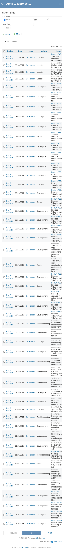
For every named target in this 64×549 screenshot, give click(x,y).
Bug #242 (55, 407)
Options (8, 28)
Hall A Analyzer (9, 57)
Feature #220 (56, 92)
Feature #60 (56, 338)
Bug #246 (55, 414)
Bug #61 (54, 389)
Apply (7, 34)
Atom (55, 542)
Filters (8, 16)
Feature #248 (56, 443)
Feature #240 (56, 398)
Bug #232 (55, 243)
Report (14, 41)
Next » (50, 533)
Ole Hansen (30, 57)
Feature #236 (56, 367)
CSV (60, 542)
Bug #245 (55, 452)
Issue (58, 51)
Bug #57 (54, 469)
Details (6, 41)
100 (43, 538)
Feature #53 (56, 83)
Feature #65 (56, 347)
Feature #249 (56, 503)
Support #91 (56, 63)
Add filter (6, 24)
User (31, 51)
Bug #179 (55, 321)
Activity (43, 51)
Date (8, 20)
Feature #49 (56, 54)
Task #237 (55, 378)
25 (37, 538)
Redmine (24, 547)
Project (10, 51)
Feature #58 (56, 329)
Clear (18, 34)
